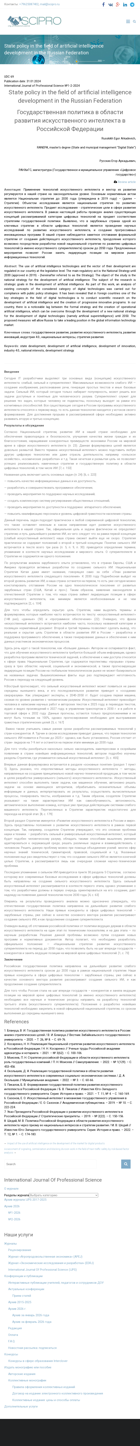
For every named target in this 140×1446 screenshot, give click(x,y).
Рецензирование (19, 1250)
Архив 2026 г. (17, 1309)
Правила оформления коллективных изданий (43, 1387)
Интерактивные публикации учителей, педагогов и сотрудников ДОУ (56, 1283)
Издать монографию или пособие (27, 1367)
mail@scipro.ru (50, 4)
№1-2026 (14, 1212)
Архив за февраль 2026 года (31, 1322)
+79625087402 (29, 4)
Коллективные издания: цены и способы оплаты (46, 1400)
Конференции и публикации (23, 1276)
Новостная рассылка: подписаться (32, 1348)
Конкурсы (11, 1354)
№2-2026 (14, 1219)
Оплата (13, 1335)
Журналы (10, 1243)
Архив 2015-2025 (19, 1302)
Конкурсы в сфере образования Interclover (38, 1361)
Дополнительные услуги (21, 1406)
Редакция (15, 1328)
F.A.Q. (11, 1341)
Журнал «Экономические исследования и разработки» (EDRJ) (51, 1263)
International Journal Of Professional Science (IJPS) (42, 1269)
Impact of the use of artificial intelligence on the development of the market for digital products (54, 1143)
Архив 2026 (12, 1206)
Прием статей (21, 1296)
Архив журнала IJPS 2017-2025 (25, 1199)
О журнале (11, 1188)
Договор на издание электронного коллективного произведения (57, 1393)
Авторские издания (21, 1374)
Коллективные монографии (27, 1380)
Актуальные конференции (26, 1289)
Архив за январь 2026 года (30, 1315)
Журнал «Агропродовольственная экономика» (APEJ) (45, 1256)
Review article (125, 182)
